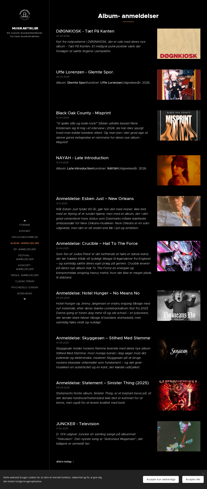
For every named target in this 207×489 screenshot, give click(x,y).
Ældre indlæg (63, 461)
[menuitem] (24, 225)
